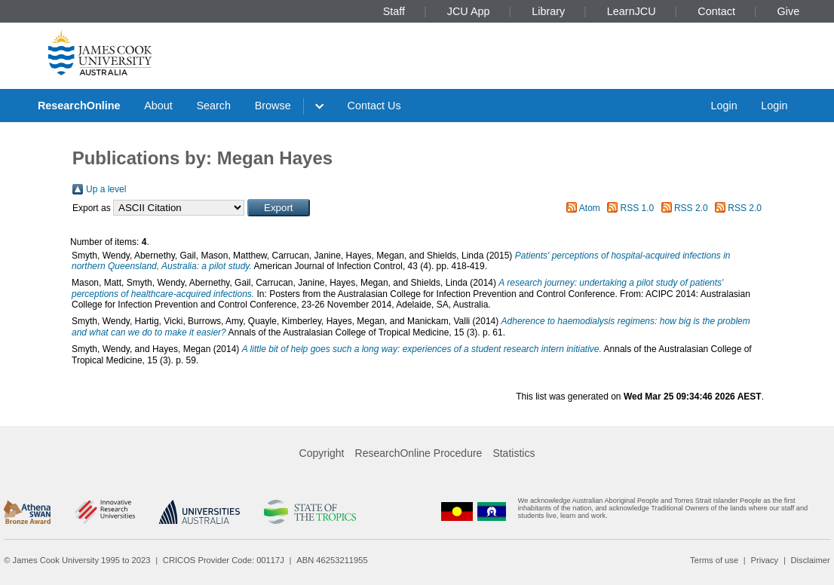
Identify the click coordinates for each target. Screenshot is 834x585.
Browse (273, 106)
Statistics (513, 453)
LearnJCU (631, 11)
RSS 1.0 (638, 208)
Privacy (764, 560)
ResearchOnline (79, 106)
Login (723, 106)
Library (548, 11)
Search (213, 106)
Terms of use (714, 560)
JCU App (468, 11)
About (158, 106)
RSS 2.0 (691, 208)
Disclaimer (810, 560)
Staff (394, 11)
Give (788, 11)
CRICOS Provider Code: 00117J (223, 560)
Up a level (106, 189)
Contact (716, 11)
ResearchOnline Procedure (419, 453)
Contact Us (374, 106)
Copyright (322, 453)
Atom (589, 208)
